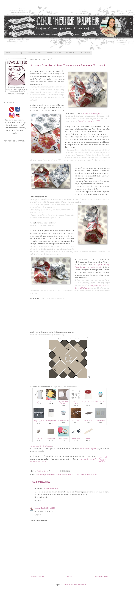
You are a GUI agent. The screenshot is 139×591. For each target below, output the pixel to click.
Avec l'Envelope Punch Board (45, 475)
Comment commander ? (35, 53)
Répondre (38, 501)
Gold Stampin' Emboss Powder (100, 402)
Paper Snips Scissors (76, 438)
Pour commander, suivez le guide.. (41, 446)
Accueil (8, 53)
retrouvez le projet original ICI (92, 113)
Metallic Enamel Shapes (100, 420)
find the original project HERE (89, 121)
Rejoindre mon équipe (54, 53)
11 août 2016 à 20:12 (48, 508)
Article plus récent (37, 577)
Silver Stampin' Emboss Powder (63, 420)
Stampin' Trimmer (39, 402)
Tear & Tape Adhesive (63, 438)
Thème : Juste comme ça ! (65, 475)
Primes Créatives (71, 53)
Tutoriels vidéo (92, 475)
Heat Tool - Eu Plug (88, 420)
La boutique (19, 53)
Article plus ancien (101, 577)
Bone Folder (88, 438)
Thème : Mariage (80, 475)
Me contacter (85, 53)
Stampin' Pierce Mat (51, 438)
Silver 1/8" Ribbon (75, 420)
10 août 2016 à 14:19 (51, 489)
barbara (37, 508)
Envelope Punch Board (51, 402)
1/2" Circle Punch (38, 438)
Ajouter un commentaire (38, 521)
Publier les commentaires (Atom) (75, 585)
